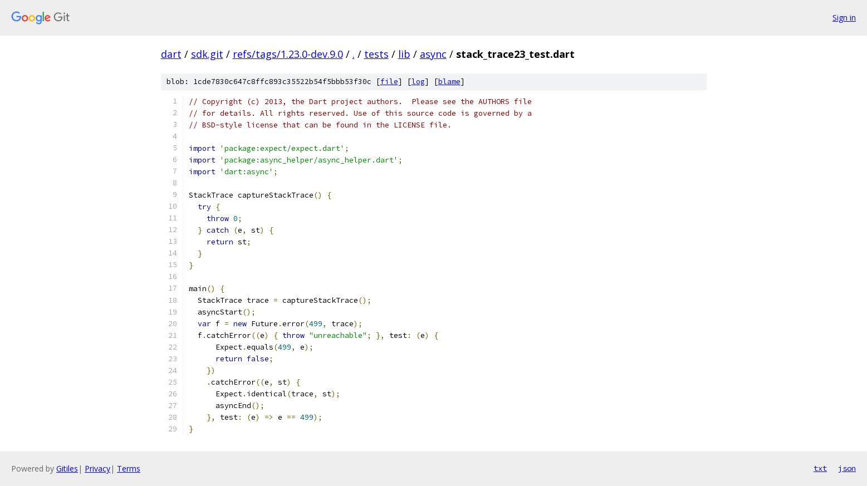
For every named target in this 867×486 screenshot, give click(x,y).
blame (449, 81)
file (389, 81)
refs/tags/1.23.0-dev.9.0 (288, 54)
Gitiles (67, 468)
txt (820, 468)
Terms (128, 468)
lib (404, 54)
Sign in (844, 17)
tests (376, 54)
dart (171, 54)
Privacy (97, 468)
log (418, 81)
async (433, 54)
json (847, 468)
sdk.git (207, 54)
